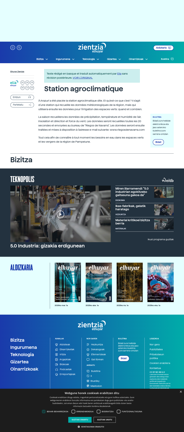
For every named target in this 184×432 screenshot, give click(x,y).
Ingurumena (23, 347)
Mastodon (94, 385)
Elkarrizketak (64, 349)
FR (32, 82)
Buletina (167, 58)
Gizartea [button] (114, 59)
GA (32, 88)
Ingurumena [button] (65, 59)
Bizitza (17, 340)
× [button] (181, 392)
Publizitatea (156, 349)
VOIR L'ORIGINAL (83, 77)
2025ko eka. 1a (153, 305)
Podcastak (63, 369)
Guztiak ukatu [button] (104, 419)
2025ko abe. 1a (92, 305)
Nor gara (155, 344)
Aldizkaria (163, 47)
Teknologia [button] (90, 59)
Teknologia (22, 354)
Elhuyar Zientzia (17, 72)
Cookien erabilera (160, 363)
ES (27, 82)
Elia (119, 73)
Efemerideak (96, 354)
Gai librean (95, 359)
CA (27, 88)
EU (23, 82)
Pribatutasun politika (157, 356)
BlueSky (93, 380)
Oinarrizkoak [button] (138, 59)
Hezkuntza (95, 344)
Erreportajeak (65, 374)
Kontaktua (155, 368)
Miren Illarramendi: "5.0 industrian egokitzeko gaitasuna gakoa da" (132, 192)
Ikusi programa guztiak (161, 239)
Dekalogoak (96, 349)
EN (23, 88)
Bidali (158, 142)
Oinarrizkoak (24, 369)
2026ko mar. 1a (61, 305)
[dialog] (92, 410)
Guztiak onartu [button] (80, 419)
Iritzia (60, 354)
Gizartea (19, 361)
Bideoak (62, 364)
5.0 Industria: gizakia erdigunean (47, 246)
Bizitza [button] (42, 59)
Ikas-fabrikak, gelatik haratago (130, 207)
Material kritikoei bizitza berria (132, 221)
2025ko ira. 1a (122, 305)
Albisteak (62, 344)
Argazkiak (63, 359)
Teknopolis (22, 178)
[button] (12, 47)
